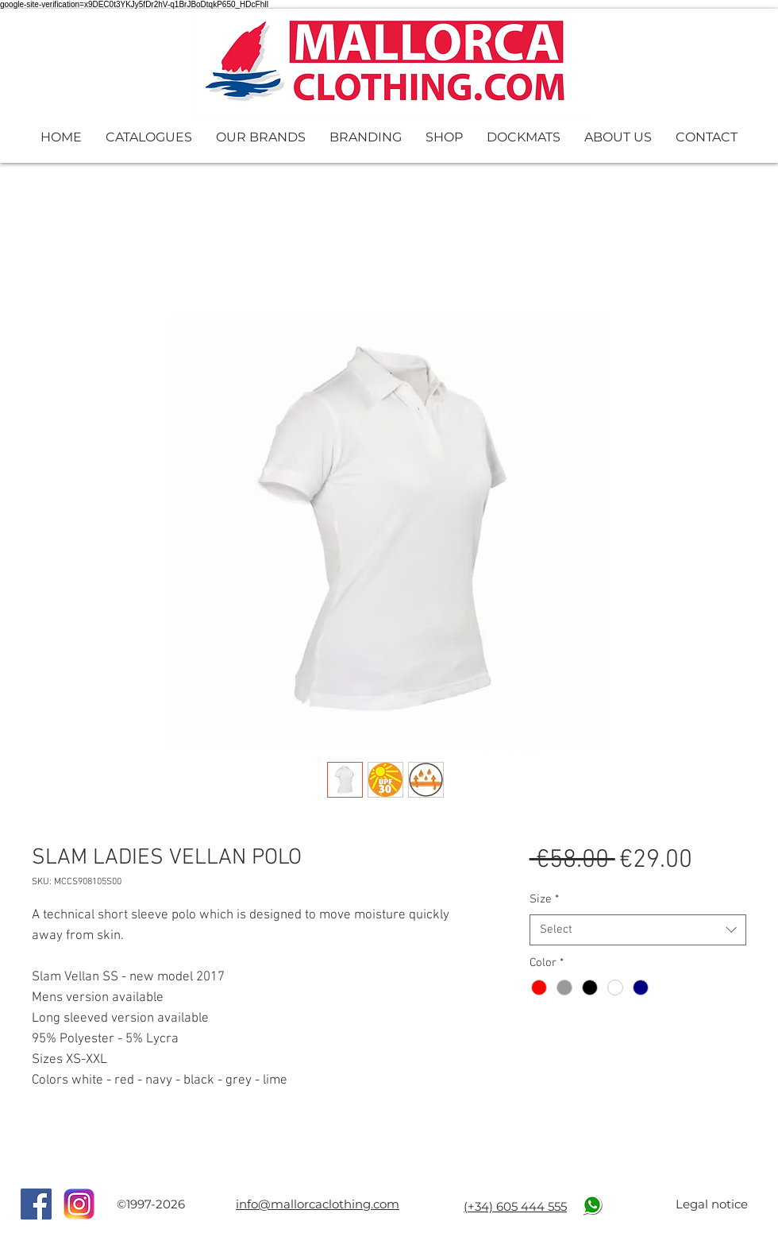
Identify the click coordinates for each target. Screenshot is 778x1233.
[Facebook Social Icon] (36, 1204)
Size (544, 899)
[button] (149, 137)
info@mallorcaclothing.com (317, 1204)
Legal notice (712, 1204)
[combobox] (638, 929)
